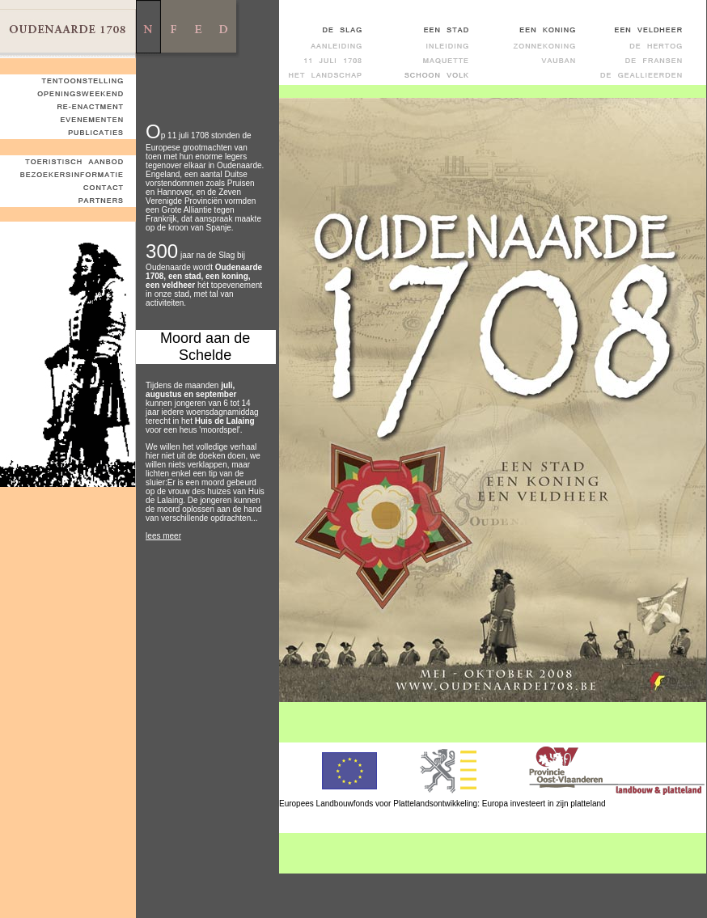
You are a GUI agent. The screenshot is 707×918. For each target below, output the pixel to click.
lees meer (163, 535)
